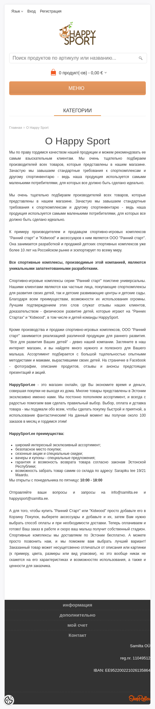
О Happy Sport (37, 127)
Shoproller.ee (139, 698)
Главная (15, 127)
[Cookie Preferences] (8, 700)
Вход (31, 11)
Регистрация (50, 11)
